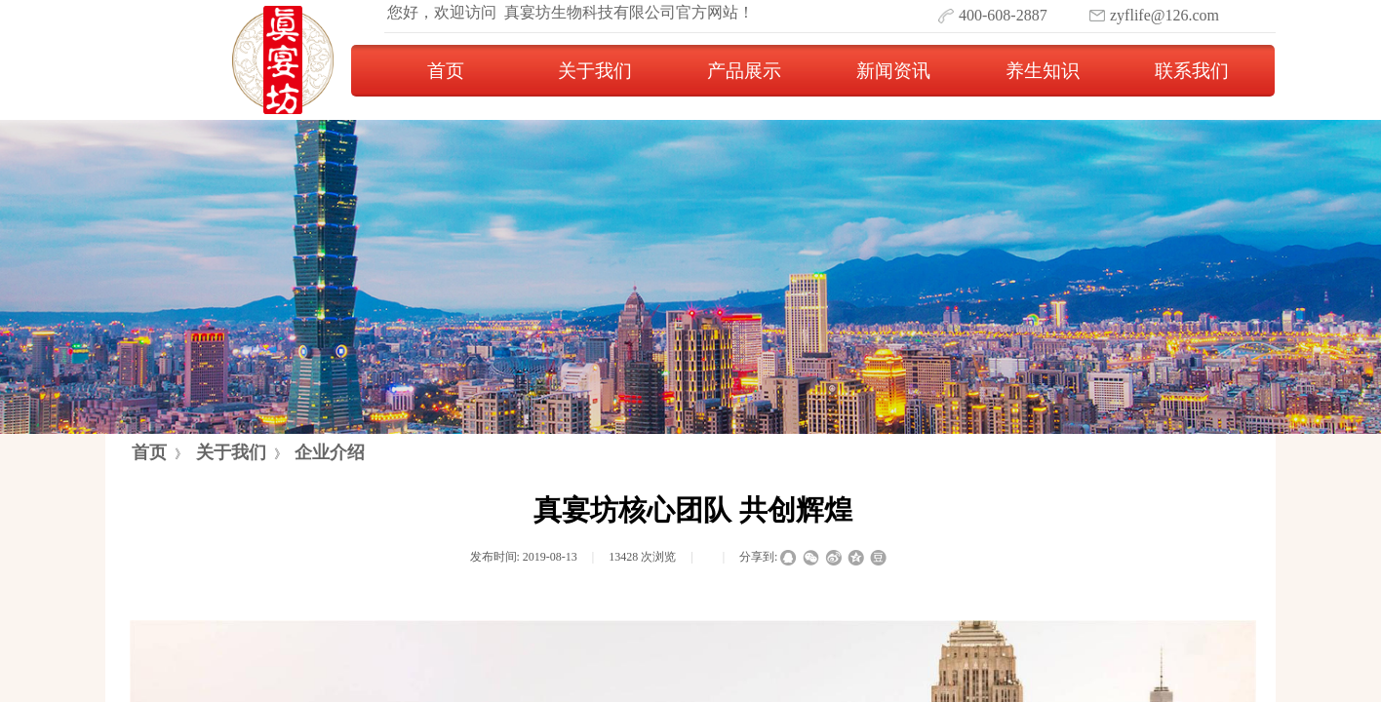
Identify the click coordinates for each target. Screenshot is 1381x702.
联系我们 (1192, 70)
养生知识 (1043, 70)
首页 (445, 70)
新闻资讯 (893, 70)
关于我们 (595, 70)
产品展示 (744, 70)
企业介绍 (330, 452)
